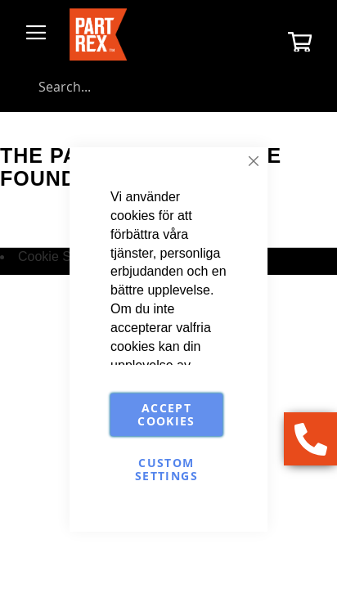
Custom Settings (166, 469)
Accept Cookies (166, 414)
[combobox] (168, 87)
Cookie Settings (64, 256)
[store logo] (98, 34)
